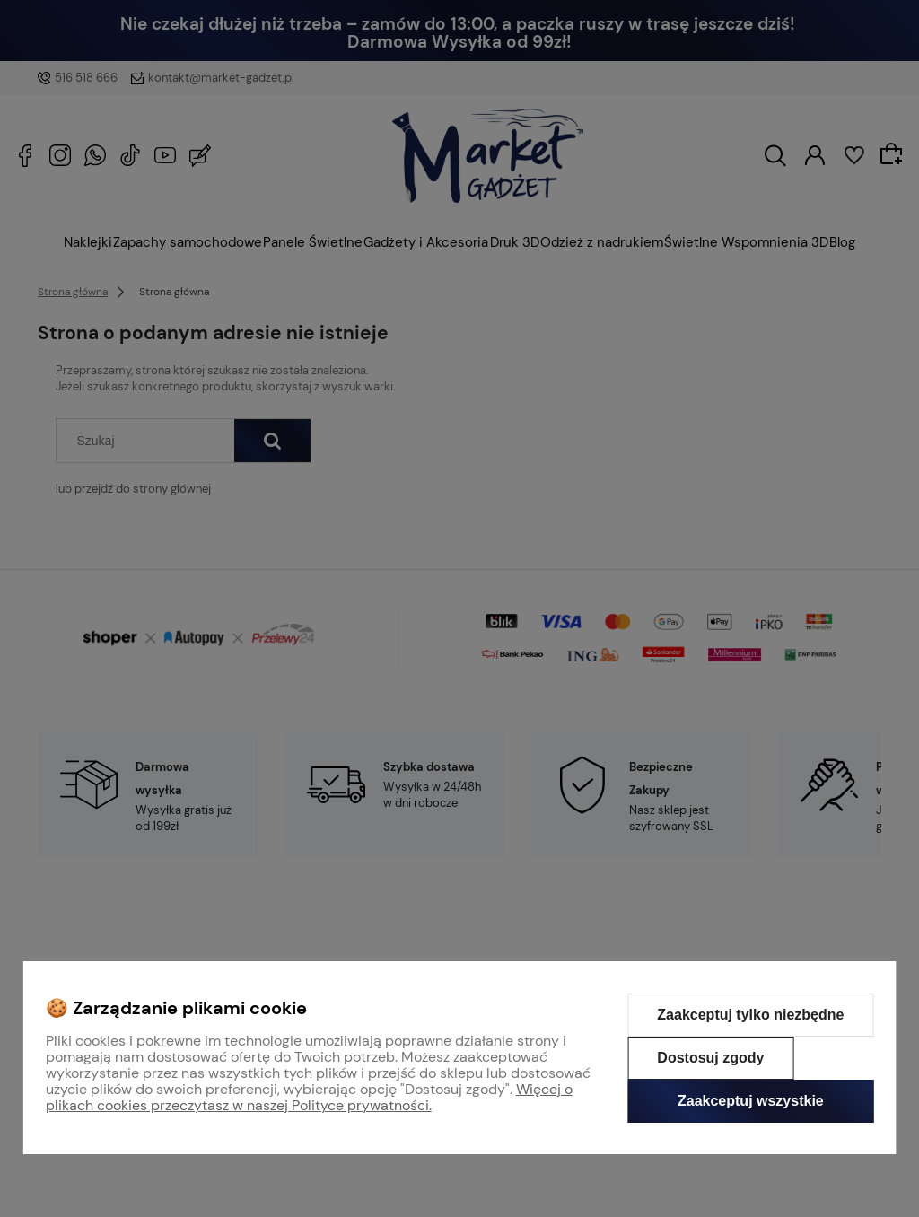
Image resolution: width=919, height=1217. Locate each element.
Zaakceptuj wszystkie (751, 1100)
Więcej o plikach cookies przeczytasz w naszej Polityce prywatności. (309, 1097)
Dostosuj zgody (710, 1057)
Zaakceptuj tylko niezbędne (750, 1014)
